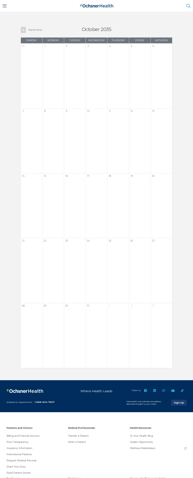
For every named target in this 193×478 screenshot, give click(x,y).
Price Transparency (17, 442)
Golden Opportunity (141, 442)
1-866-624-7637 (44, 402)
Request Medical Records (21, 460)
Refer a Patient (77, 442)
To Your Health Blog (141, 435)
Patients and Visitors (19, 427)
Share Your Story (16, 466)
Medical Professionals (81, 427)
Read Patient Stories (18, 472)
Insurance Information (19, 448)
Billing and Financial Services (22, 435)
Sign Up (180, 402)
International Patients (19, 454)
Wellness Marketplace (142, 448)
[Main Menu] (4, 6)
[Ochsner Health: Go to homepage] (96, 5)
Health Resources (140, 427)
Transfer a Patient (78, 435)
